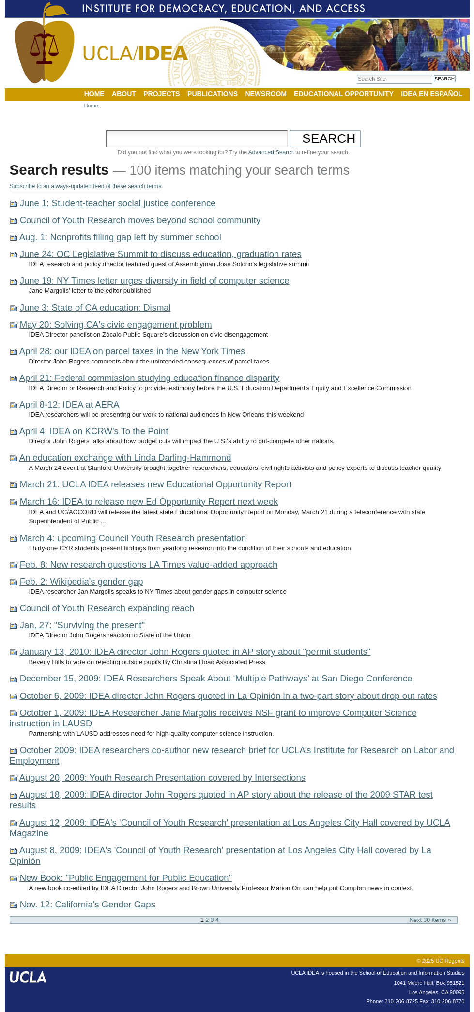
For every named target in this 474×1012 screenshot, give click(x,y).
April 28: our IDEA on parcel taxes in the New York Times (132, 351)
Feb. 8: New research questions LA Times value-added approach (149, 564)
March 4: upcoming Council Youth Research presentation (133, 538)
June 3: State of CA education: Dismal (95, 307)
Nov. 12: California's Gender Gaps (87, 904)
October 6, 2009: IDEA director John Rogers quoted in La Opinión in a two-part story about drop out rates (228, 696)
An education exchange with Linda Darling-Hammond (125, 458)
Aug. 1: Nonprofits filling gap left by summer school (120, 237)
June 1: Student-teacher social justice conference (118, 203)
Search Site (356, 74)
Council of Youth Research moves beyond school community (140, 220)
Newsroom (266, 94)
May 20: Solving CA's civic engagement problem (116, 324)
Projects (161, 94)
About (124, 94)
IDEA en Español (431, 94)
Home (94, 94)
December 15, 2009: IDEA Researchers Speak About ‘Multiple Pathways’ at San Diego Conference (216, 678)
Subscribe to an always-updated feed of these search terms (86, 186)
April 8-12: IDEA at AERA (69, 404)
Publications (212, 94)
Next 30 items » (430, 920)
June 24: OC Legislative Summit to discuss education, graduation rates (161, 254)
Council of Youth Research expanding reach (107, 608)
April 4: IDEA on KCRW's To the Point (93, 431)
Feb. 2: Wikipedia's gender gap (81, 581)
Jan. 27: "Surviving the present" (82, 625)
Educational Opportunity (344, 94)
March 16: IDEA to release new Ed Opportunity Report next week (149, 502)
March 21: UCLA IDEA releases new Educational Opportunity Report (155, 484)
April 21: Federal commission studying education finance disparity (149, 378)
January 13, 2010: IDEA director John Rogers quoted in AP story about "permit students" (195, 652)
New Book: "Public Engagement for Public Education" (126, 878)
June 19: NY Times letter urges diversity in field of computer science (155, 280)
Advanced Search (271, 152)
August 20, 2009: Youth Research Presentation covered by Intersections (162, 777)
